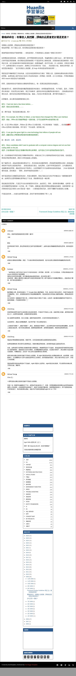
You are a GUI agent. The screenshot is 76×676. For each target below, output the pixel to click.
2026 (27, 544)
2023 (27, 551)
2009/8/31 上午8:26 (68, 265)
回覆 (9, 245)
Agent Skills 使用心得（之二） (33, 451)
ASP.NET (28, 473)
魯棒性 (26, 447)
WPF (27, 522)
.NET (27, 468)
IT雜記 (27, 485)
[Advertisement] (38, 208)
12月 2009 (30, 587)
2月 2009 (30, 622)
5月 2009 (30, 615)
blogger (70, 229)
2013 (27, 575)
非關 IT (28, 535)
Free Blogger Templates (31, 673)
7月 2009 (30, 610)
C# (26, 471)
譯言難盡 (14, 36)
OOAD (27, 510)
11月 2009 (30, 590)
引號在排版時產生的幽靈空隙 (32, 458)
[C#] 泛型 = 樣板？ (32, 607)
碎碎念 (9, 36)
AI (26, 515)
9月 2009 (30, 594)
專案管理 (28, 530)
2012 (27, 578)
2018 (27, 563)
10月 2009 (30, 592)
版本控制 (28, 493)
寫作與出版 (29, 476)
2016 (27, 568)
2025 (27, 546)
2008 (27, 627)
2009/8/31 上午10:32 (68, 277)
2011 (27, 580)
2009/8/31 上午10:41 (68, 297)
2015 (27, 571)
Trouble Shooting (32, 500)
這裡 (8, 148)
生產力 (28, 532)
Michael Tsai (12, 265)
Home (4, 36)
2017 (27, 566)
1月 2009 (30, 624)
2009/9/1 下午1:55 (68, 382)
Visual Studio (30, 483)
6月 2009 (30, 612)
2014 (27, 573)
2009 (27, 585)
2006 (27, 632)
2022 (27, 554)
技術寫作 (28, 503)
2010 (27, 583)
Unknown (11, 239)
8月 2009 (30, 597)
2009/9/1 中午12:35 (68, 345)
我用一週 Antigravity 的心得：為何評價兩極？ (37, 454)
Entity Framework (32, 512)
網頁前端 (28, 508)
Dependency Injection (33, 495)
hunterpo (10, 278)
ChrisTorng (11, 317)
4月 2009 (30, 617)
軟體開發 (28, 490)
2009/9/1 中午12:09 (68, 317)
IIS (26, 517)
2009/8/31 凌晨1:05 (68, 239)
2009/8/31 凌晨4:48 (68, 251)
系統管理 (28, 505)
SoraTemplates (12, 673)
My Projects (30, 527)
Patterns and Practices (34, 480)
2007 (27, 630)
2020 (27, 558)
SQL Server (30, 520)
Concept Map (30, 525)
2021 (27, 556)
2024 (27, 549)
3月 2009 (30, 620)
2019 (27, 561)
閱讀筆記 (28, 478)
